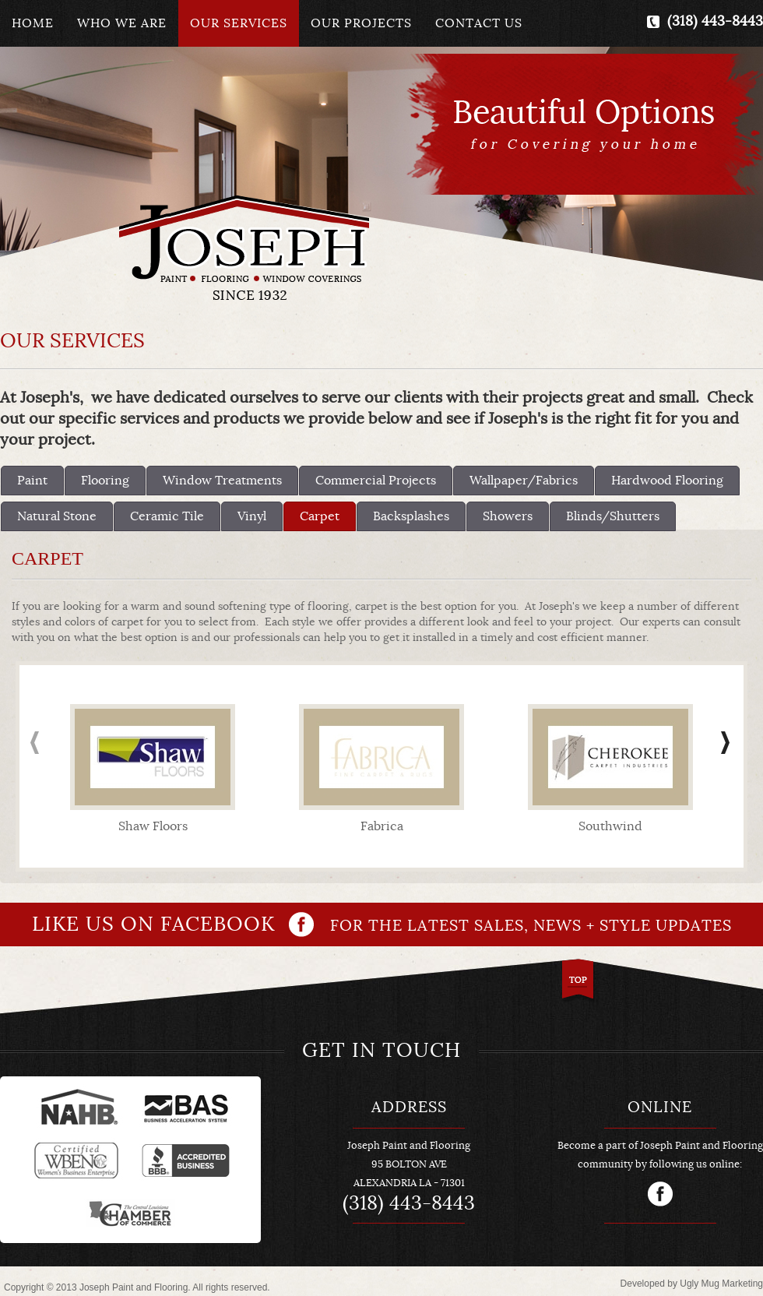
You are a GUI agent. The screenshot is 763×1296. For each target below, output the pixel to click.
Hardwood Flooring (667, 480)
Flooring (105, 480)
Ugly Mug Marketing (721, 1283)
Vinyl (251, 516)
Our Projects (361, 23)
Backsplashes (411, 516)
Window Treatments (222, 480)
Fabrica (381, 826)
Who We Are (122, 23)
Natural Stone (57, 516)
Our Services (238, 23)
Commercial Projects (375, 480)
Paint (32, 480)
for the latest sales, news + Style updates (382, 924)
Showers (508, 516)
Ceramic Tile (167, 516)
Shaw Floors (153, 826)
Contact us (478, 23)
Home (33, 23)
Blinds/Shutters (612, 516)
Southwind (610, 826)
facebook (660, 1194)
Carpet (319, 516)
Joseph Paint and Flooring (244, 247)
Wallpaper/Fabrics (523, 480)
